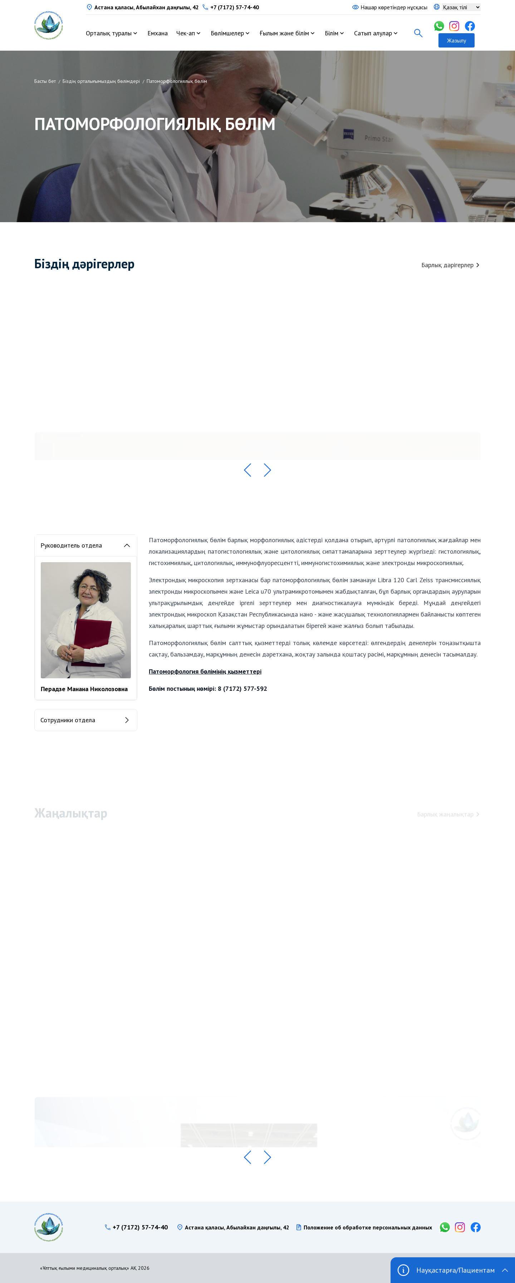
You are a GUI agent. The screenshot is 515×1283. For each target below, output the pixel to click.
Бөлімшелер (227, 33)
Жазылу (456, 40)
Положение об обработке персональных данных (368, 1227)
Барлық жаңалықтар (449, 816)
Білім (331, 33)
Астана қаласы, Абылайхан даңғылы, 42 (146, 7)
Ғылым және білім (284, 33)
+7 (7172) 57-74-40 (234, 7)
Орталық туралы (109, 33)
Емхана (157, 33)
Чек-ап (185, 33)
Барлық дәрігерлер (451, 265)
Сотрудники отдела (85, 720)
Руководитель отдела (85, 545)
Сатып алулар (373, 33)
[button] (247, 470)
